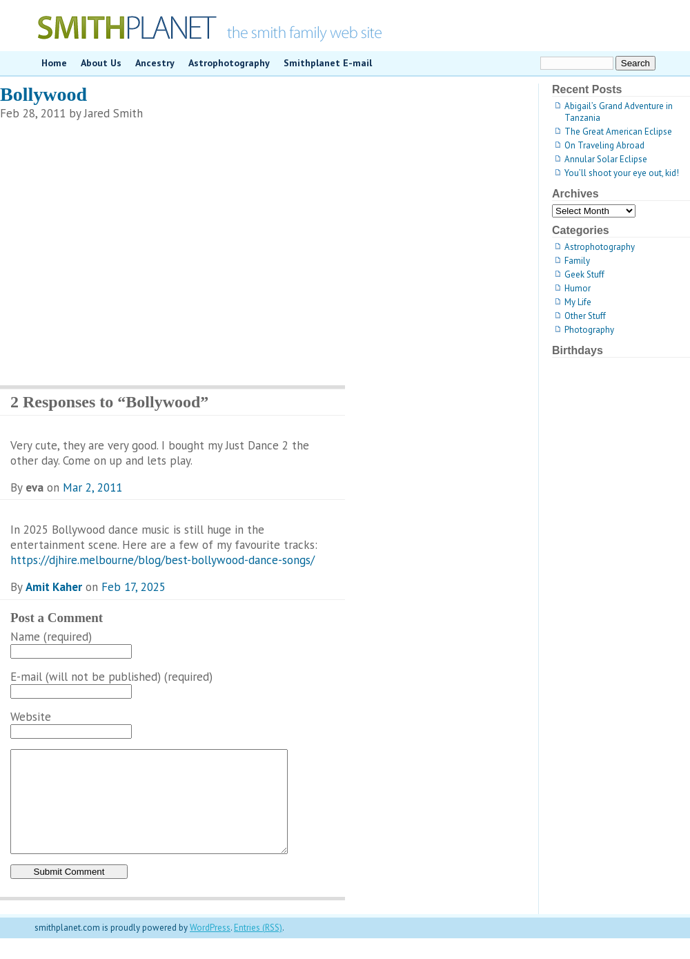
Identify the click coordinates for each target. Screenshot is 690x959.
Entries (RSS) (258, 948)
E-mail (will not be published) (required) (111, 676)
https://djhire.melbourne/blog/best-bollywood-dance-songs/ (162, 560)
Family (577, 261)
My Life (577, 302)
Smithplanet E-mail (328, 63)
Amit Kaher (54, 586)
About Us (101, 63)
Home (54, 63)
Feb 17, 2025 (133, 586)
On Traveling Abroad (604, 145)
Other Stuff (585, 316)
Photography (589, 330)
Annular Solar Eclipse (605, 159)
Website (30, 716)
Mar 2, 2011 (92, 487)
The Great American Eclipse (618, 131)
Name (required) (51, 636)
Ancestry (155, 63)
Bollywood (43, 94)
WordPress (210, 948)
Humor (577, 288)
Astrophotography (229, 63)
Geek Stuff (584, 274)
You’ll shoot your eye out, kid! (621, 173)
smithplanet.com (345, 25)
